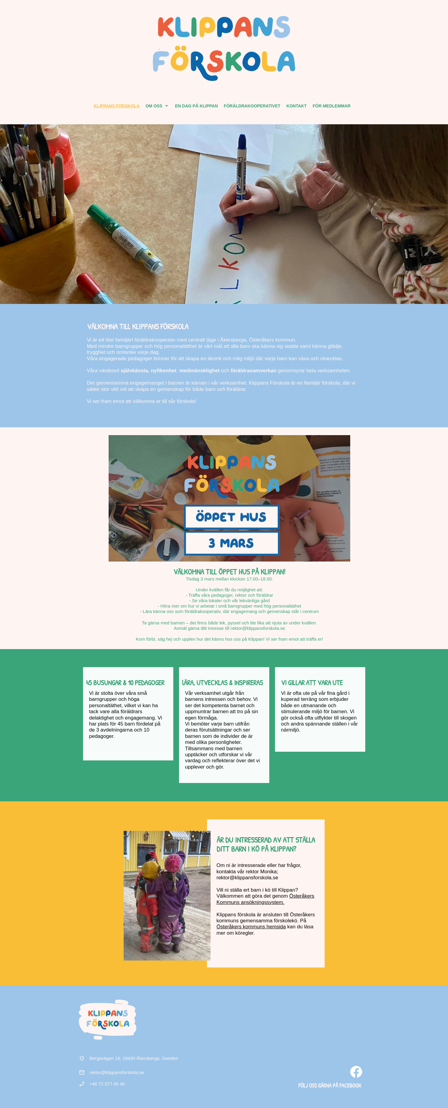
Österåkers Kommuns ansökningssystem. (265, 899)
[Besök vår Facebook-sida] (356, 1072)
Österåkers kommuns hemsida (251, 927)
